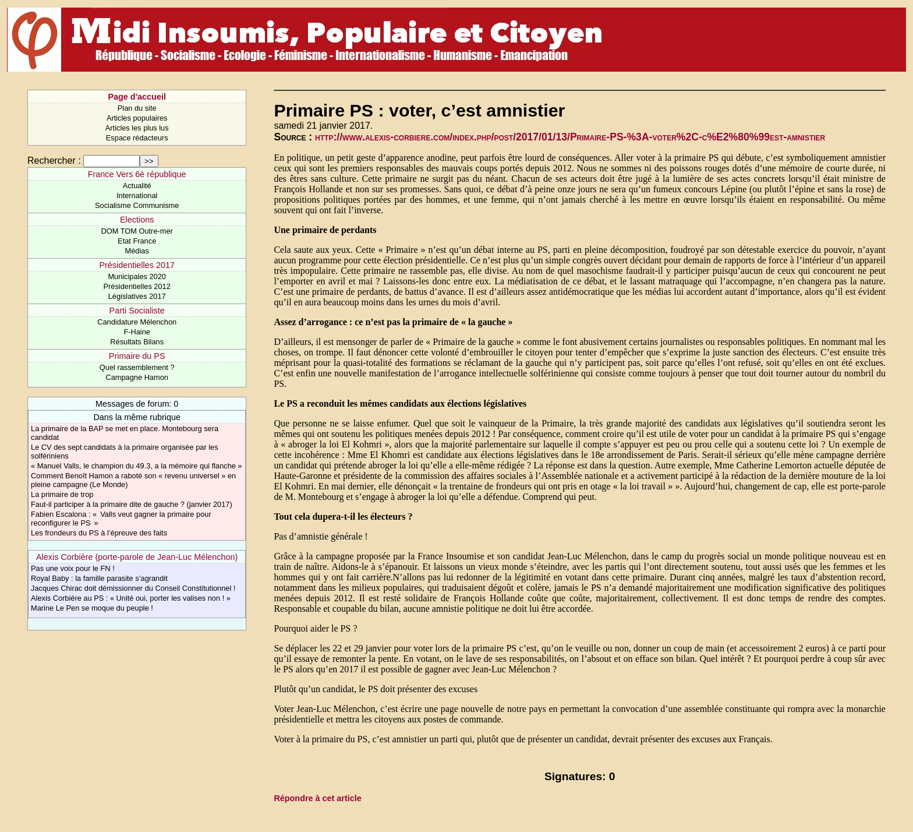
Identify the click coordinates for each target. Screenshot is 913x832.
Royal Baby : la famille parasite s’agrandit (99, 578)
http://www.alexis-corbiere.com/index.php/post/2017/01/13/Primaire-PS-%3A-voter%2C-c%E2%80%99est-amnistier (570, 137)
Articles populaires (137, 118)
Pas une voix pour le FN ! (73, 568)
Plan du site (137, 108)
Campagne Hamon (136, 377)
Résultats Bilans (137, 341)
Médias (137, 250)
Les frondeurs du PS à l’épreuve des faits (99, 532)
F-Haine (136, 331)
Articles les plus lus (137, 128)
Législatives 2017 (137, 296)
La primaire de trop (62, 494)
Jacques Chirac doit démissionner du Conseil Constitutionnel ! (133, 588)
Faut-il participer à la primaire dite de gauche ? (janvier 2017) (131, 504)
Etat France (137, 241)
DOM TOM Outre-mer (137, 231)
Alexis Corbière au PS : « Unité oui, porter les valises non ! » (131, 598)
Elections (137, 219)
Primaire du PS (137, 356)
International (136, 195)
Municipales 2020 (137, 276)
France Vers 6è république (137, 174)
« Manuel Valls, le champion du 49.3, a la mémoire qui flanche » (136, 465)
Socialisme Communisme (137, 205)
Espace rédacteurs (137, 137)
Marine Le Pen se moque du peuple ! (92, 608)
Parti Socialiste (137, 310)
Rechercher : (54, 160)
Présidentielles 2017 (137, 265)
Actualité (137, 185)
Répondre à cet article (317, 798)
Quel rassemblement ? (137, 367)
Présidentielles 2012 (137, 286)
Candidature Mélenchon (136, 322)
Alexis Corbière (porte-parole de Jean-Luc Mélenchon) (137, 557)
